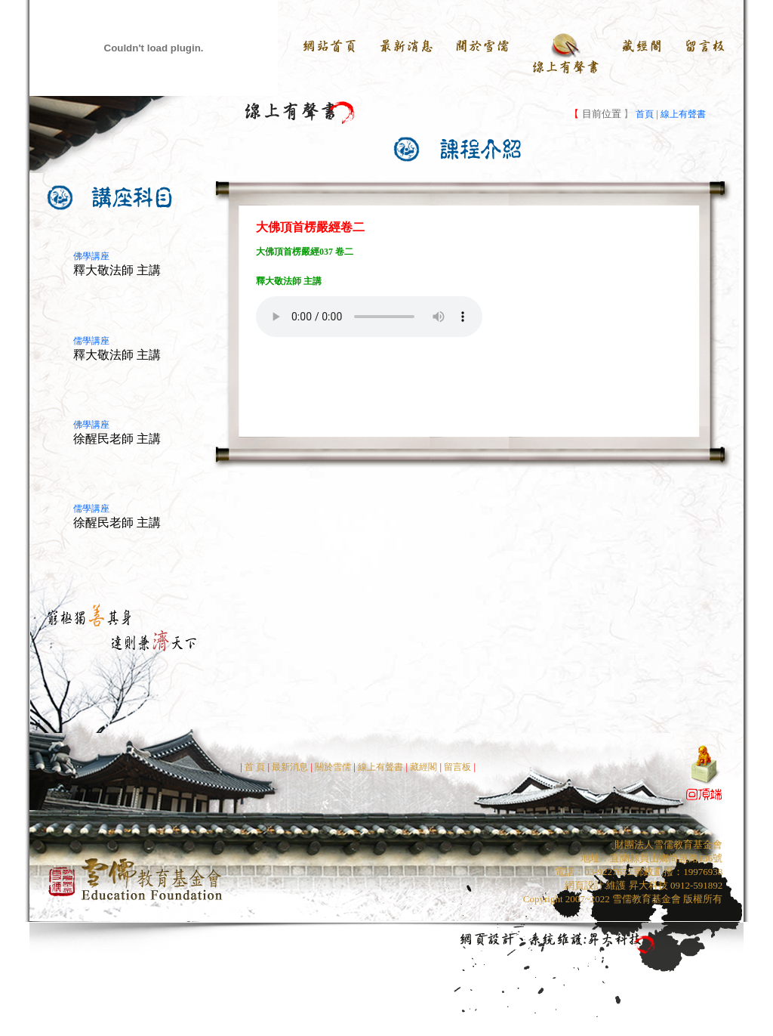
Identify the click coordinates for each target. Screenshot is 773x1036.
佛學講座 (91, 256)
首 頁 (255, 767)
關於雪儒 (332, 767)
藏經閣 (423, 767)
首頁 (643, 114)
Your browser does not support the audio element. (369, 316)
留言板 (458, 767)
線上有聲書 (683, 114)
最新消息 (290, 767)
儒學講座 (91, 341)
